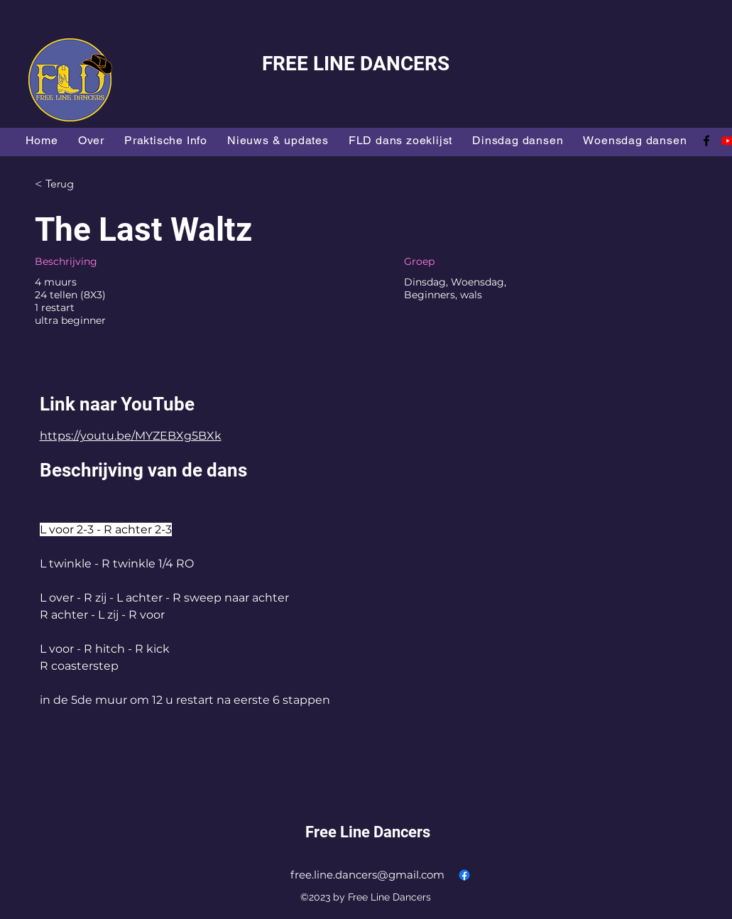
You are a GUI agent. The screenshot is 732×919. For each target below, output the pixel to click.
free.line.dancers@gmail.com (367, 874)
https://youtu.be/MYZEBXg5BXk (131, 435)
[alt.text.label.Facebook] (706, 141)
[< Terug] (85, 184)
